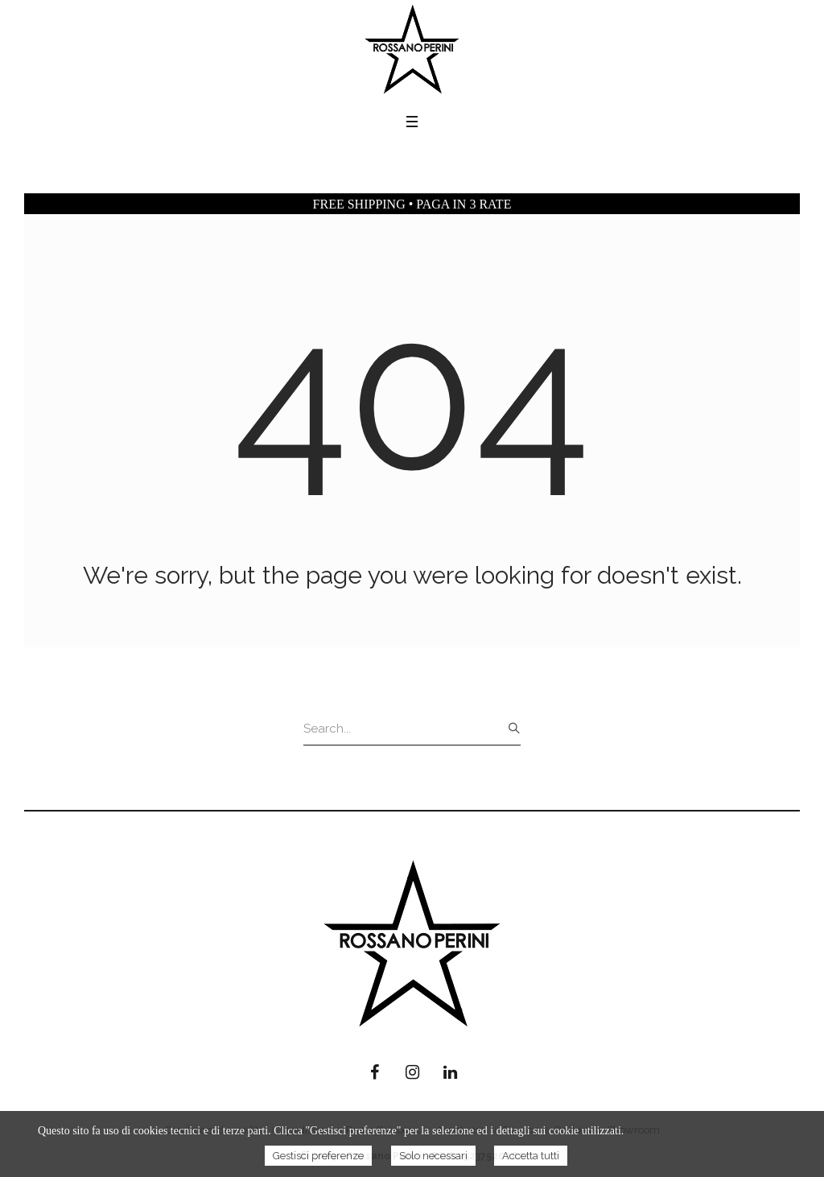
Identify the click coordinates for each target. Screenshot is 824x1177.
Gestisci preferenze (318, 1156)
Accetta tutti (530, 1156)
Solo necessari (433, 1156)
